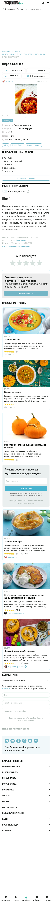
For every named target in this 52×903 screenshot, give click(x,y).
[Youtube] (30, 741)
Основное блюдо (33, 145)
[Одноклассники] (18, 741)
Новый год (26, 898)
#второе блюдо (23, 246)
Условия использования (26, 503)
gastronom (9, 81)
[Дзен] (36, 741)
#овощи (12, 246)
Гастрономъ (6, 898)
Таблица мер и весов (26, 178)
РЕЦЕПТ (7, 538)
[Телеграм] (7, 741)
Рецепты (16, 898)
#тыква (5, 246)
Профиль (47, 898)
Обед (5, 145)
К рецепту (7, 121)
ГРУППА (7, 336)
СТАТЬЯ (7, 591)
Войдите (6, 688)
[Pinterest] (24, 741)
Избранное (37, 898)
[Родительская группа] (21, 9)
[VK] (12, 741)
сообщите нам (19, 240)
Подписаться (26, 488)
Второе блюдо (17, 145)
